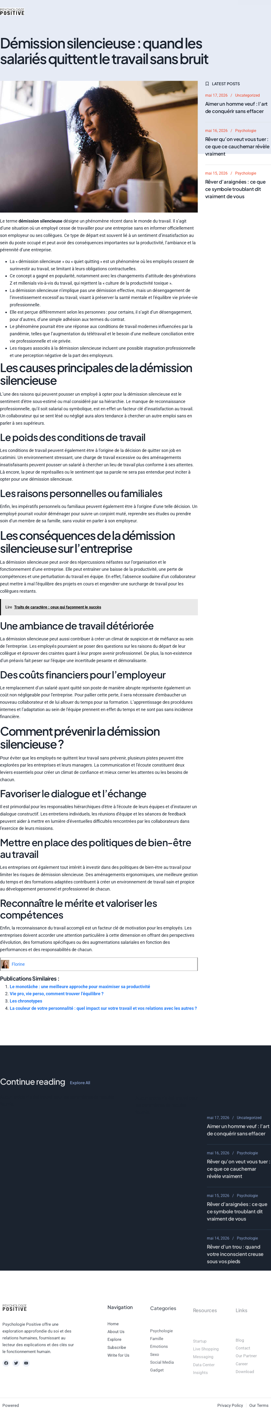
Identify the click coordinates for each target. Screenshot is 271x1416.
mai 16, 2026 (216, 130)
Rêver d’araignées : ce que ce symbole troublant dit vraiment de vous (235, 188)
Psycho (61, 11)
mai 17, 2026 (216, 95)
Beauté (100, 11)
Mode (80, 11)
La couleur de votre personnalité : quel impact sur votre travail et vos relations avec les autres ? (103, 1008)
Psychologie (245, 130)
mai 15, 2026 (216, 173)
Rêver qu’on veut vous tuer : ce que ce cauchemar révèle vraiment (237, 146)
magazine (149, 11)
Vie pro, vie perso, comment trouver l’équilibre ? (57, 993)
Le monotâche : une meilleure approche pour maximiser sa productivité (80, 986)
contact (172, 11)
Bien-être (123, 11)
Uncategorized (247, 95)
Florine (18, 964)
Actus (41, 11)
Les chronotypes (26, 1000)
